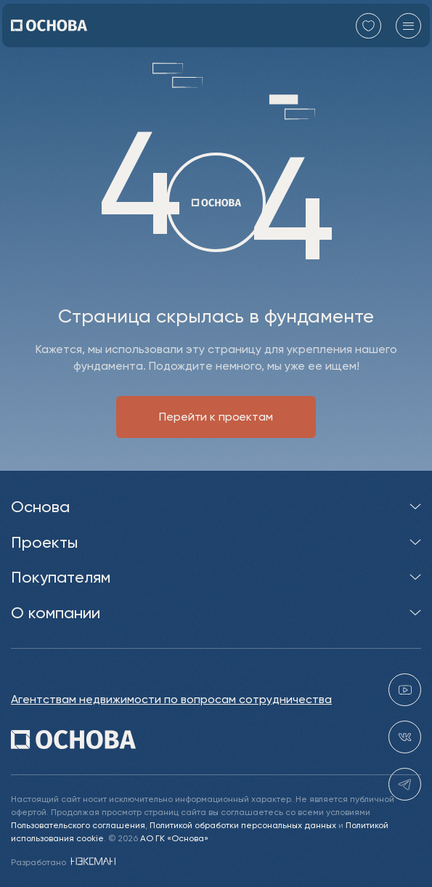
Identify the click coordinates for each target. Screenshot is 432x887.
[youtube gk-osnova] (404, 690)
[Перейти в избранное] (368, 26)
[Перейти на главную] (49, 25)
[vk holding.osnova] (404, 737)
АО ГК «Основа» (174, 838)
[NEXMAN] (91, 861)
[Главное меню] (408, 26)
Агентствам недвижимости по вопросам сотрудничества (171, 700)
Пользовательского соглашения (78, 824)
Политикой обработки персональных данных (243, 824)
